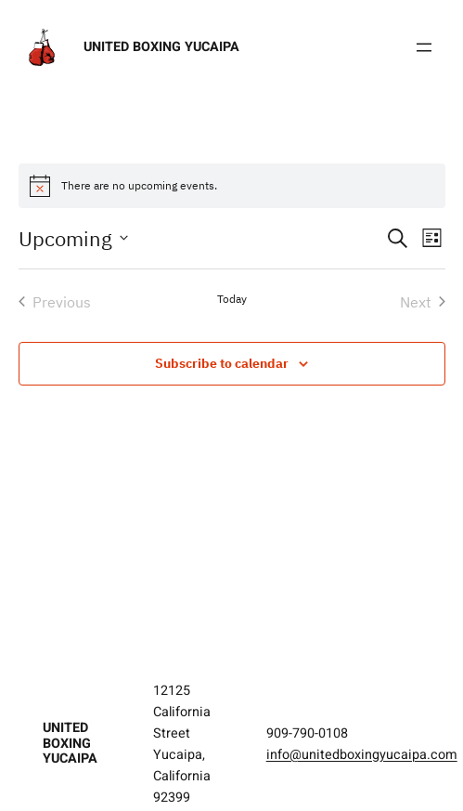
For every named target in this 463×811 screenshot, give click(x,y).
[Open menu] (424, 47)
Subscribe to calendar (222, 363)
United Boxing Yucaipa (161, 47)
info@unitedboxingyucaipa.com (361, 755)
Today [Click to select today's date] (232, 299)
